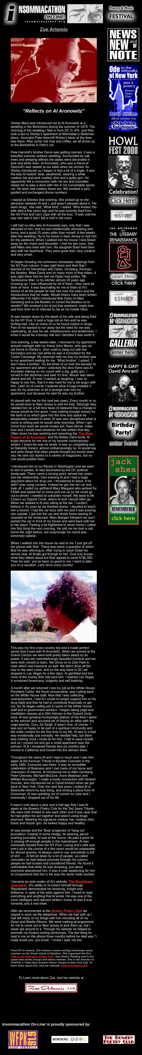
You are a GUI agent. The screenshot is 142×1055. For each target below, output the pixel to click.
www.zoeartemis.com (74, 965)
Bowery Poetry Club (66, 911)
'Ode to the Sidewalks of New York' (32, 956)
